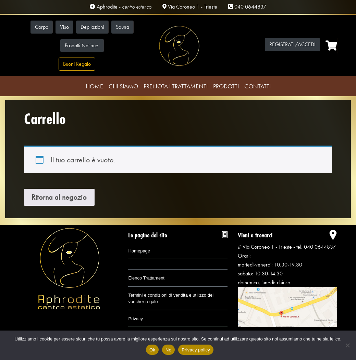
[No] (347, 345)
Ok (152, 349)
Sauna (122, 26)
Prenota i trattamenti (176, 86)
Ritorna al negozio (59, 197)
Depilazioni (92, 26)
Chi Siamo (123, 86)
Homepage (139, 250)
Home (94, 86)
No (168, 349)
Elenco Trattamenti (146, 278)
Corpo (41, 26)
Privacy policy (196, 349)
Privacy (135, 318)
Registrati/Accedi (292, 44)
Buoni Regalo (77, 63)
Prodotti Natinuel (82, 45)
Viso (64, 26)
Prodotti (226, 86)
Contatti (257, 86)
